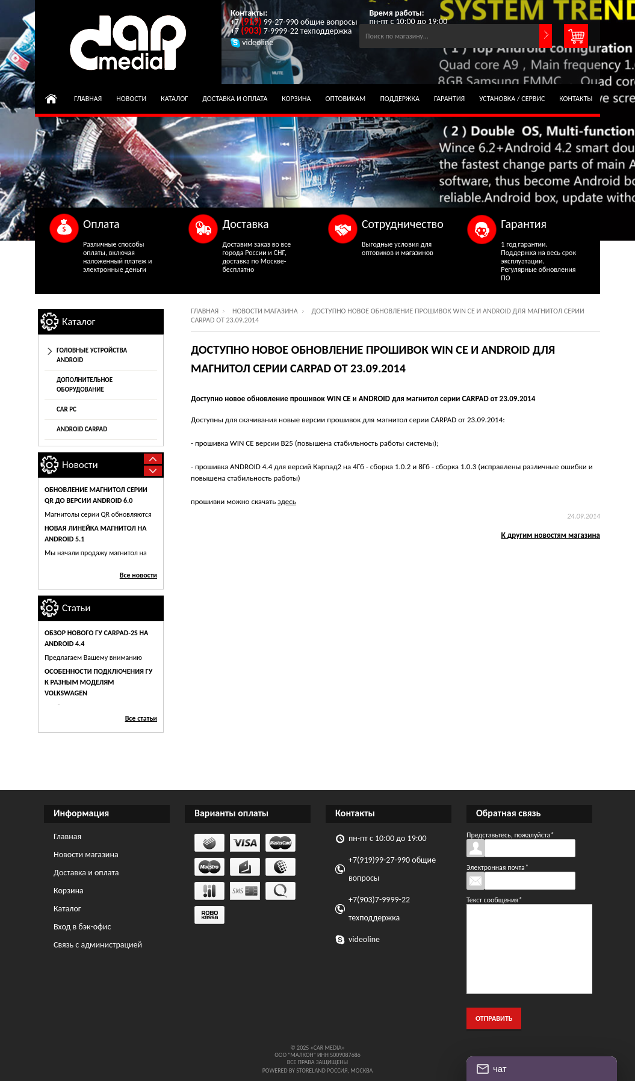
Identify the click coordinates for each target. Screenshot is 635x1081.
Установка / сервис (512, 98)
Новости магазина (265, 311)
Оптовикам (346, 98)
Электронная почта (497, 867)
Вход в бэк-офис (82, 927)
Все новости (138, 575)
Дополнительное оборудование (85, 384)
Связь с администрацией (98, 945)
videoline (364, 939)
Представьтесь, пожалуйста (510, 835)
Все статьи (141, 718)
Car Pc (66, 409)
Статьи (76, 608)
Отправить (493, 1018)
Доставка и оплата (234, 98)
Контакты (575, 98)
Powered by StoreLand (294, 1070)
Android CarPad (82, 429)
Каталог (174, 98)
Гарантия (449, 98)
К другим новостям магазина (551, 535)
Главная (88, 98)
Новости (131, 98)
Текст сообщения (494, 900)
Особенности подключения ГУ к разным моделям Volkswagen (98, 682)
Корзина (296, 98)
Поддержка (400, 98)
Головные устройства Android (92, 355)
